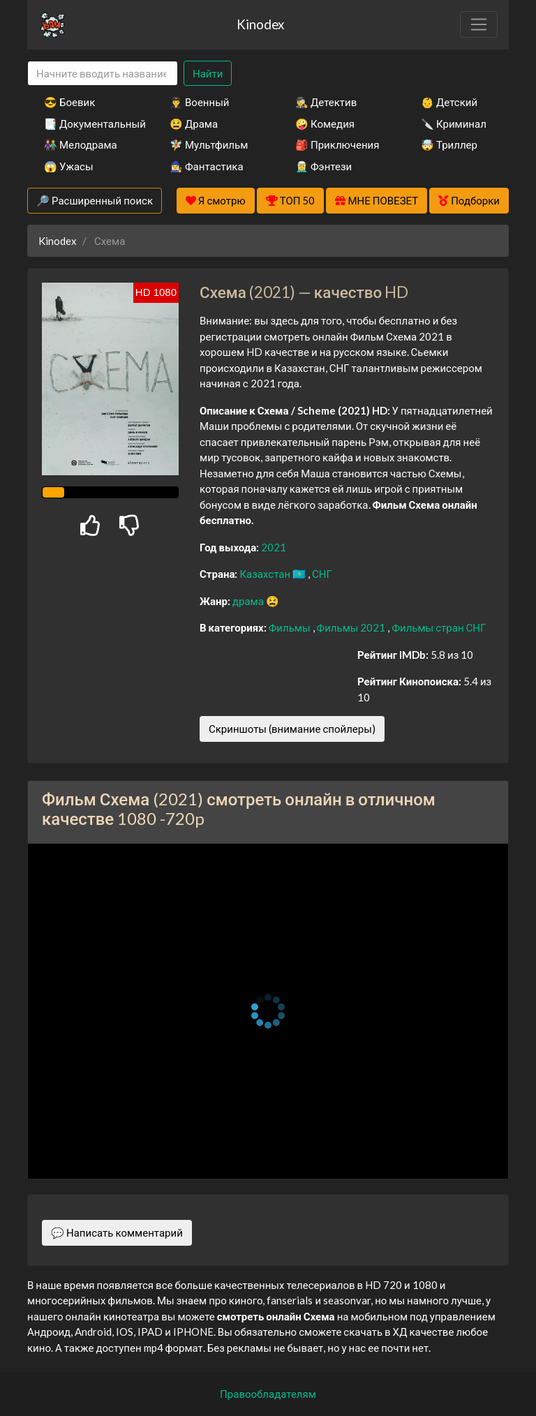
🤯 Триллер (449, 144)
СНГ (322, 573)
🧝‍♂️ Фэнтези (323, 166)
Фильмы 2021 (352, 627)
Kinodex (260, 24)
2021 (273, 547)
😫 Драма (194, 123)
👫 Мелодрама (80, 144)
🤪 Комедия (325, 123)
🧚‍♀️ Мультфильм (209, 144)
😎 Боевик (69, 102)
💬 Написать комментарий (117, 1232)
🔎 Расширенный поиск (94, 200)
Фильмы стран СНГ (439, 627)
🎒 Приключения (337, 144)
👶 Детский (449, 102)
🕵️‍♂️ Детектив (326, 102)
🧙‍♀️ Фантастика (207, 166)
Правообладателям (268, 1393)
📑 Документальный (88, 123)
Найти (208, 73)
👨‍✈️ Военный (199, 102)
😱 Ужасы (69, 166)
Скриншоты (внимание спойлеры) (292, 728)
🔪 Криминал (453, 123)
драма (249, 601)
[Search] (102, 74)
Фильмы (291, 627)
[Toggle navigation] (479, 24)
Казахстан (265, 573)
